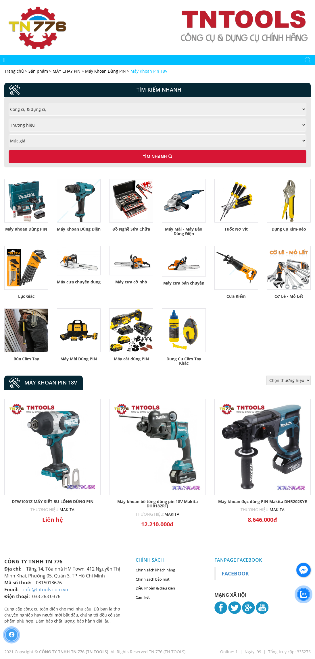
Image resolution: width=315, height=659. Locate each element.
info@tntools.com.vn (45, 589)
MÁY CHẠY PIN (66, 71)
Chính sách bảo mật (153, 579)
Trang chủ (14, 71)
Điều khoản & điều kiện (155, 588)
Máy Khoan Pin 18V (148, 71)
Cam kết (143, 597)
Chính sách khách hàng (155, 570)
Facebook (235, 573)
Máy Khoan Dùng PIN (105, 71)
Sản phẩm (38, 71)
